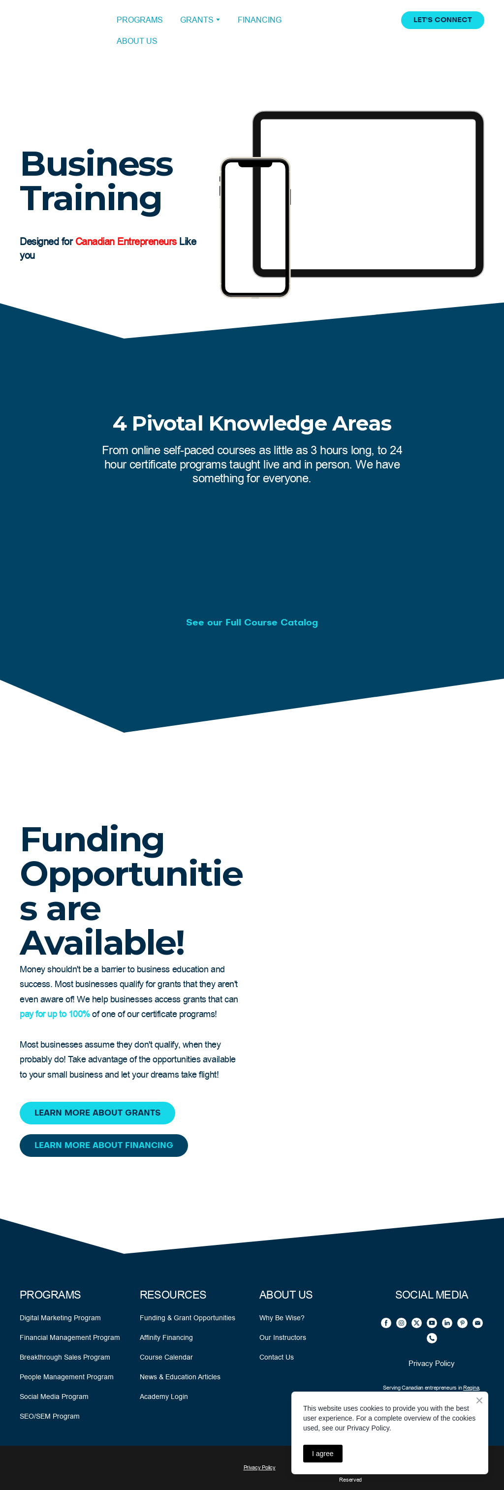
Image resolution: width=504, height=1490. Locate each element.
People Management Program (67, 1377)
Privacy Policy (432, 1363)
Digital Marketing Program (60, 1318)
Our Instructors (282, 1337)
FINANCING (260, 20)
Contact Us (276, 1357)
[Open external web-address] (61, 31)
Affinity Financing (166, 1337)
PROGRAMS (140, 20)
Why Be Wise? (282, 1318)
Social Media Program (54, 1396)
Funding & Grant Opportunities (187, 1318)
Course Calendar (166, 1357)
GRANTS (197, 20)
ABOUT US (137, 41)
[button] (442, 20)
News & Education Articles (180, 1377)
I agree (323, 1454)
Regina (471, 1388)
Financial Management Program (70, 1337)
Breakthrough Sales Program (65, 1357)
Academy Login (164, 1396)
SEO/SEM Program (50, 1416)
